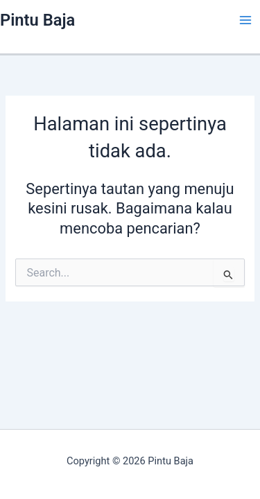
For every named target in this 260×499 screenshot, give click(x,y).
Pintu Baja (37, 20)
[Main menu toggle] (245, 20)
